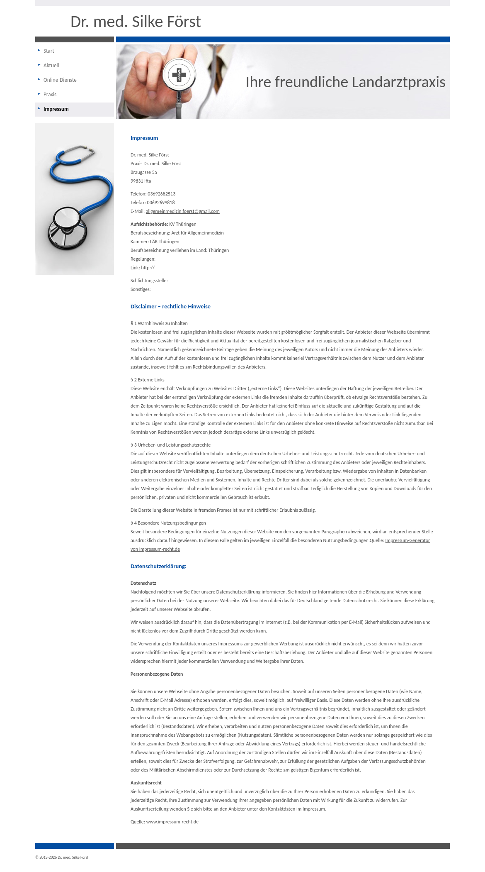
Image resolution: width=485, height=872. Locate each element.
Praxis (50, 94)
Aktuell (51, 65)
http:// (148, 268)
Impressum (56, 108)
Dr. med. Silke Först (135, 21)
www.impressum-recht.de (172, 822)
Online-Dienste (60, 79)
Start (49, 50)
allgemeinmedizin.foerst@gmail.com (183, 211)
